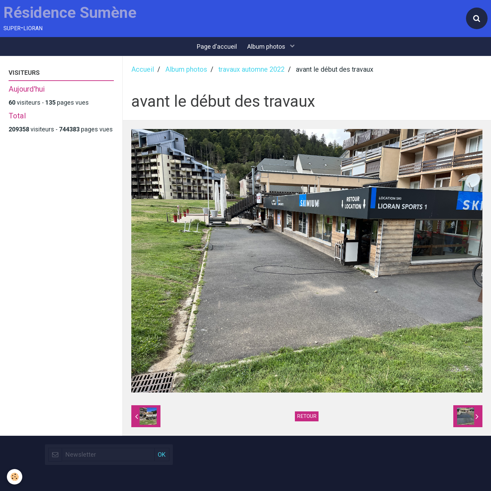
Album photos (267, 46)
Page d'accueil (217, 46)
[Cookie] (14, 476)
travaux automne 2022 (251, 69)
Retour (306, 416)
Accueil (142, 69)
